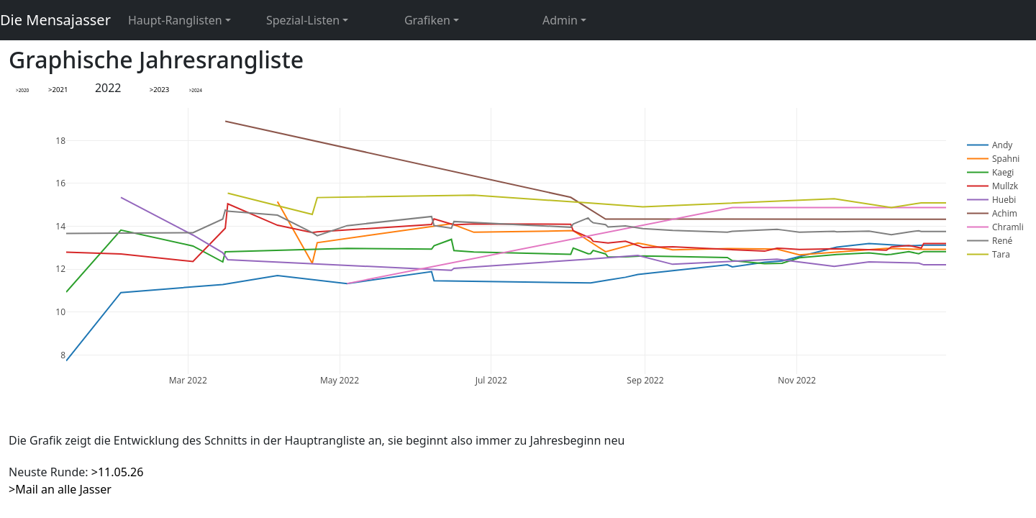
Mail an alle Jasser (63, 489)
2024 (196, 90)
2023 (161, 89)
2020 (24, 90)
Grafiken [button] (427, 20)
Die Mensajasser (55, 19)
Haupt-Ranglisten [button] (175, 20)
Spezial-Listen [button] (303, 20)
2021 (60, 89)
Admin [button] (560, 20)
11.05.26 (121, 472)
